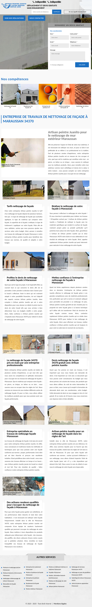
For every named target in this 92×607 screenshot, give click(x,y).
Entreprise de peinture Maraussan (32, 579)
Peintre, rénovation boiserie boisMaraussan (57, 577)
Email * (52, 42)
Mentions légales (60, 604)
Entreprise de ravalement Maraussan (33, 568)
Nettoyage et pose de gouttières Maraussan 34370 (81, 574)
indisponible (39, 1)
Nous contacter (37, 18)
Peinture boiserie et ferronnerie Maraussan (12, 574)
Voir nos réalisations (14, 18)
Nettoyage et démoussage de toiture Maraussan (11, 580)
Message (52, 50)
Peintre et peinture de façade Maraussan (34, 574)
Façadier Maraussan (55, 572)
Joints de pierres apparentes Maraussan (80, 585)
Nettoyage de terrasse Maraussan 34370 (78, 568)
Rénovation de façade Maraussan (9, 585)
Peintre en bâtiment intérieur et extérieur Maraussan (58, 568)
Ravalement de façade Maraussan (32, 585)
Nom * (52, 34)
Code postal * (74, 34)
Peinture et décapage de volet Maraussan (57, 582)
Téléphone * (73, 42)
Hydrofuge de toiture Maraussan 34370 (81, 579)
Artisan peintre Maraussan (56, 586)
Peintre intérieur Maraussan (34, 589)
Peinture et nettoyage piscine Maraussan (11, 569)
